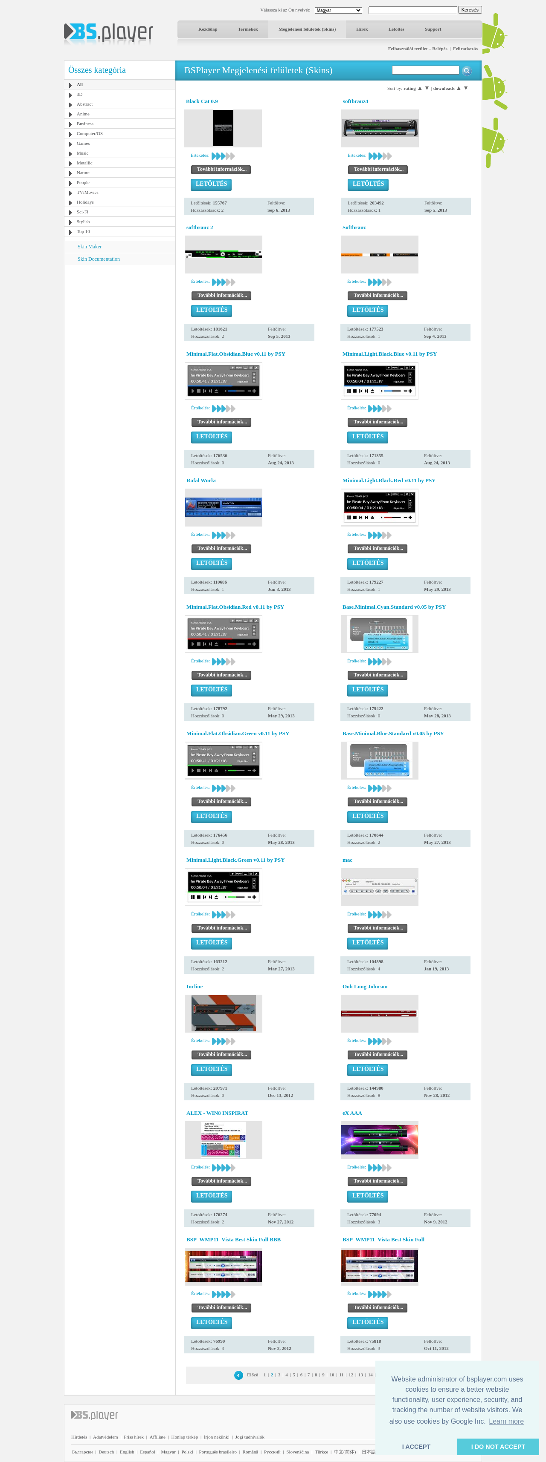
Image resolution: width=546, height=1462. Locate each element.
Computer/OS (90, 133)
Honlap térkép (184, 1436)
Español (147, 1451)
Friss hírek (134, 1436)
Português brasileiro (218, 1451)
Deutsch (106, 1451)
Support (433, 29)
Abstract (85, 103)
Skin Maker (90, 247)
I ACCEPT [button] (416, 1446)
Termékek (248, 29)
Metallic (85, 162)
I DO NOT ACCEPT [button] (498, 1446)
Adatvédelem (105, 1436)
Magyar (168, 1451)
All (80, 84)
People (83, 182)
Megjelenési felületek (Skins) (307, 29)
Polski (187, 1451)
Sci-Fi (82, 211)
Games (83, 143)
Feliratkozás (465, 48)
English (127, 1451)
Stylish (83, 221)
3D (79, 94)
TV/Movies (88, 192)
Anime (83, 113)
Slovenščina (297, 1451)
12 (351, 1374)
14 (370, 1374)
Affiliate (158, 1436)
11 (341, 1374)
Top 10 (83, 231)
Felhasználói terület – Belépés (417, 48)
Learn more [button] (506, 1421)
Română (250, 1451)
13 (360, 1374)
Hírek (362, 29)
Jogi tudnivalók (249, 1436)
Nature (83, 172)
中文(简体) (345, 1451)
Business (85, 123)
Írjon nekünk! (216, 1436)
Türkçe (321, 1451)
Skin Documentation (99, 259)
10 (331, 1374)
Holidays (85, 201)
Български (82, 1451)
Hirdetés (79, 1436)
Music (83, 152)
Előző (252, 1374)
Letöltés (396, 29)
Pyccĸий (272, 1451)
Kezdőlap (208, 29)
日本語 (369, 1451)
